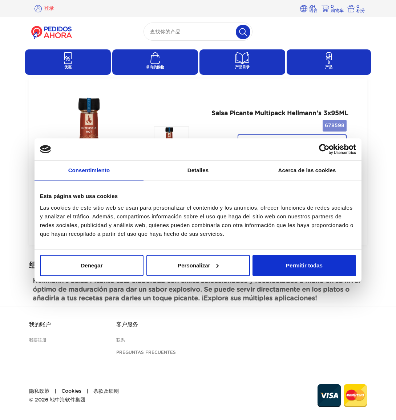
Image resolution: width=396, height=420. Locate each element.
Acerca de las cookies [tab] (307, 170)
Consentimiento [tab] (89, 170)
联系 (120, 340)
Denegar (91, 265)
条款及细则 (106, 391)
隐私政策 (39, 391)
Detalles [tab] (198, 170)
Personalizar (198, 265)
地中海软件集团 (67, 400)
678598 (334, 125)
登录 (49, 8)
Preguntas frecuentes (146, 352)
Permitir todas (304, 265)
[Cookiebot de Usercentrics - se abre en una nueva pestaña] (324, 149)
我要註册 (38, 340)
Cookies (71, 391)
